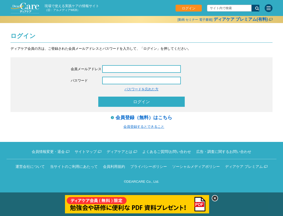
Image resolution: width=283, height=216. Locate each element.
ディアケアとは (119, 151)
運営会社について (30, 166)
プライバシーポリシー (148, 166)
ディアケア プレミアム (244, 166)
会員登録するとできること (143, 127)
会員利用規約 (114, 166)
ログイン (188, 8)
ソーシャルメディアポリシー (196, 166)
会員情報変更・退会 (48, 151)
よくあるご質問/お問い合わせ (166, 151)
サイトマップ (86, 151)
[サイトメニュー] (269, 8)
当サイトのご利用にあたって (74, 166)
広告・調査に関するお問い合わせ (223, 151)
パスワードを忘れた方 (141, 89)
